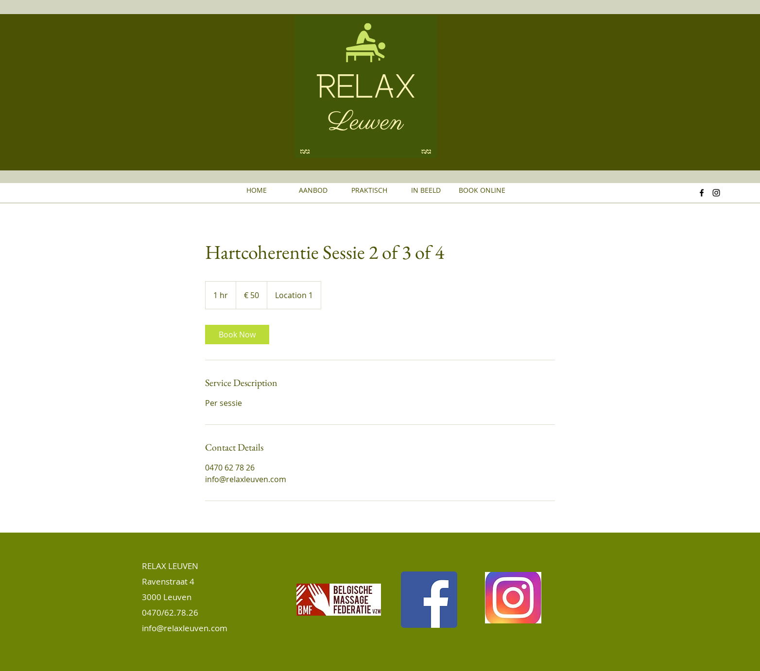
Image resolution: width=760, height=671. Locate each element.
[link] (237, 334)
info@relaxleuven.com (184, 628)
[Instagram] (716, 193)
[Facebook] (702, 193)
